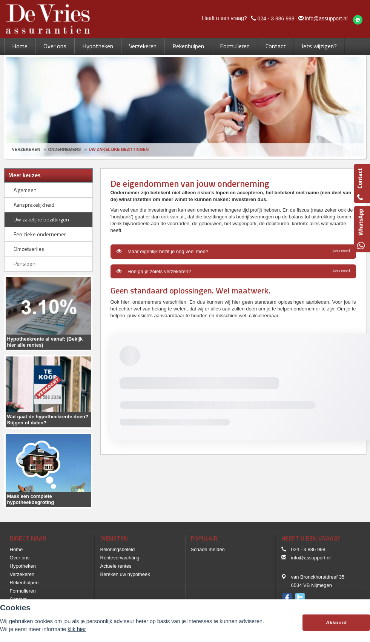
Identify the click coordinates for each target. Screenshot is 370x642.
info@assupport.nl (326, 18)
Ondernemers (64, 149)
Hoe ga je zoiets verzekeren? (233, 271)
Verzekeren (26, 149)
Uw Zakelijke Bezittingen (119, 149)
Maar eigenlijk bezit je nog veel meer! (233, 251)
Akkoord (336, 622)
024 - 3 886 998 (275, 18)
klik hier (77, 629)
